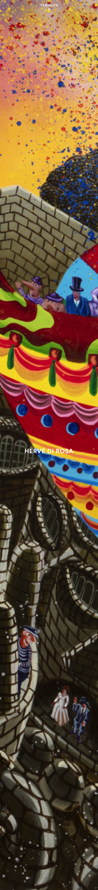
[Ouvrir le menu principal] (93, 4)
